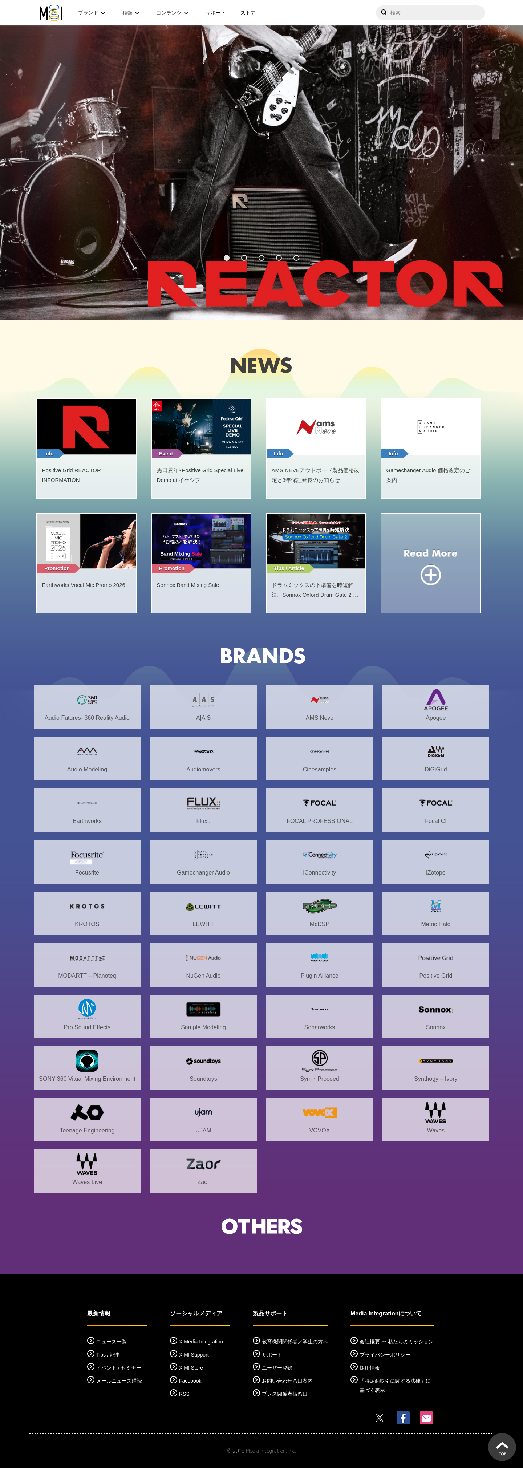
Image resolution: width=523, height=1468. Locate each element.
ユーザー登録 (277, 1368)
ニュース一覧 (111, 1342)
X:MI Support (194, 1355)
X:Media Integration (201, 1342)
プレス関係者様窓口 (285, 1394)
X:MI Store (191, 1368)
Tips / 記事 (108, 1355)
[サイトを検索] (430, 12)
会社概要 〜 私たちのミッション (397, 1342)
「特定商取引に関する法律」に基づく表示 (395, 1385)
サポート (216, 13)
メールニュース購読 (119, 1381)
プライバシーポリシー (385, 1355)
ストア (248, 13)
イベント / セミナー (118, 1368)
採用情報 (370, 1368)
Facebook (190, 1381)
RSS (184, 1394)
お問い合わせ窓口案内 (287, 1381)
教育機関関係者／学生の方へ (295, 1342)
